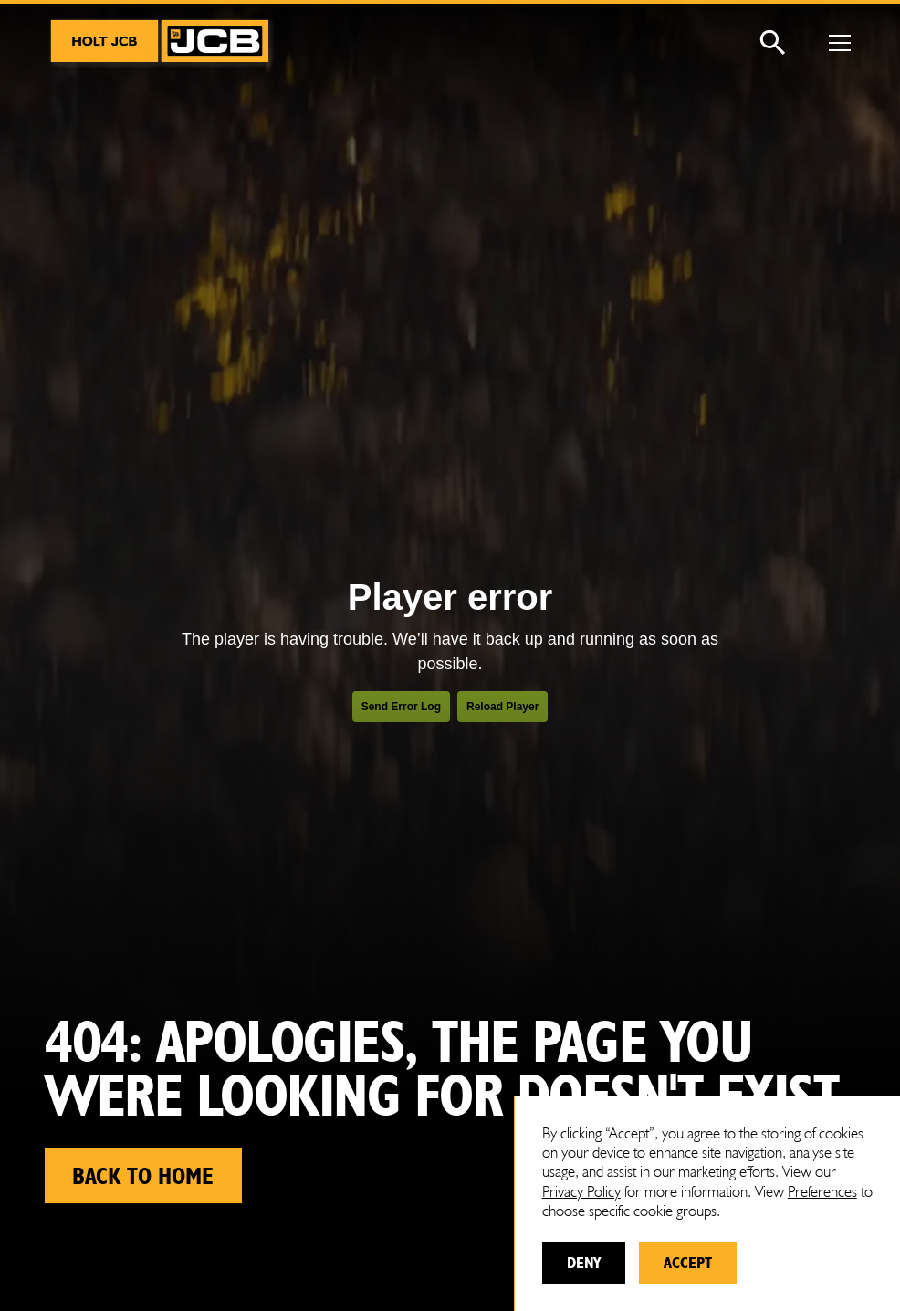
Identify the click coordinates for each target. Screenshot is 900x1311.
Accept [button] (688, 1262)
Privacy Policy (581, 1191)
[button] (836, 43)
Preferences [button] (822, 1191)
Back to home (143, 1175)
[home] (161, 43)
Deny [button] (584, 1262)
